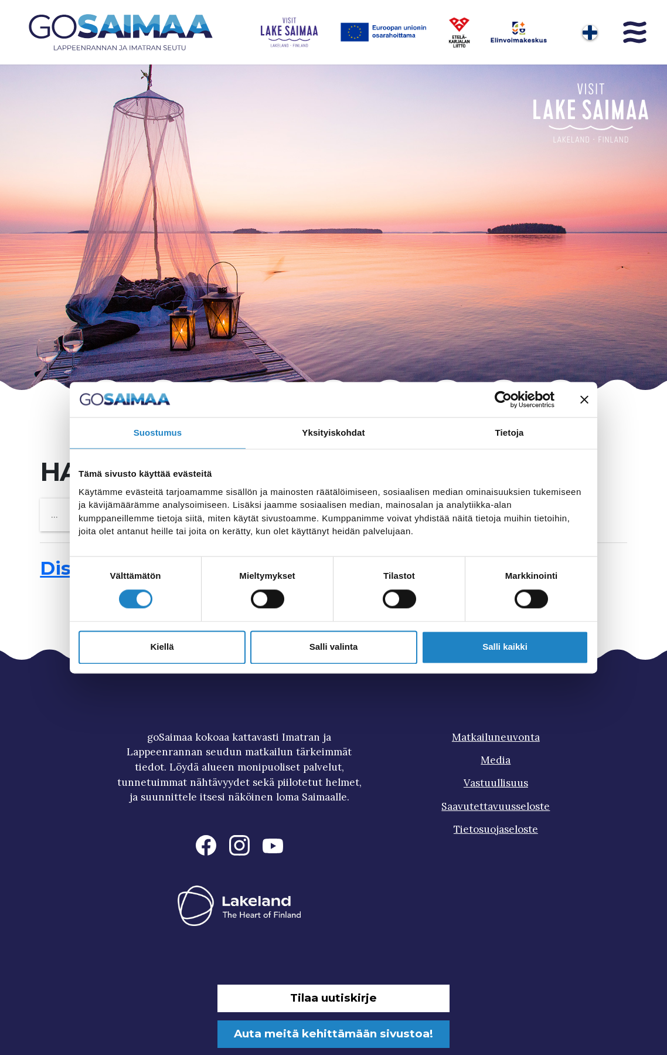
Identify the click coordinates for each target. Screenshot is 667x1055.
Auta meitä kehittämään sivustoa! (333, 1033)
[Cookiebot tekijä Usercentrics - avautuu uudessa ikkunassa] (503, 399)
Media (496, 760)
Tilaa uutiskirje (333, 998)
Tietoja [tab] (509, 432)
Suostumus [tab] (158, 432)
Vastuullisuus (496, 782)
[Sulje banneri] (584, 399)
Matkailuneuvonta (496, 737)
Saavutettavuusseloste (495, 806)
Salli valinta (333, 647)
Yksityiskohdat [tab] (333, 432)
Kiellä (161, 647)
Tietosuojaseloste (496, 829)
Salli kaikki (505, 647)
